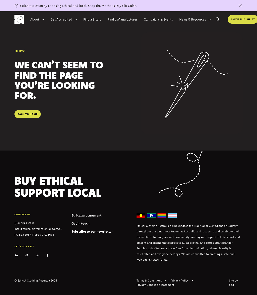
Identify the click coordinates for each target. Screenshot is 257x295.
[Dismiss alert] (240, 5)
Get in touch (80, 223)
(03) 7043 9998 (24, 223)
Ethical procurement (86, 215)
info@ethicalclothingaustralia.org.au (38, 229)
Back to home (28, 114)
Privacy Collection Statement (155, 285)
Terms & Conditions (149, 280)
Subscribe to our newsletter (92, 231)
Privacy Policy (180, 280)
